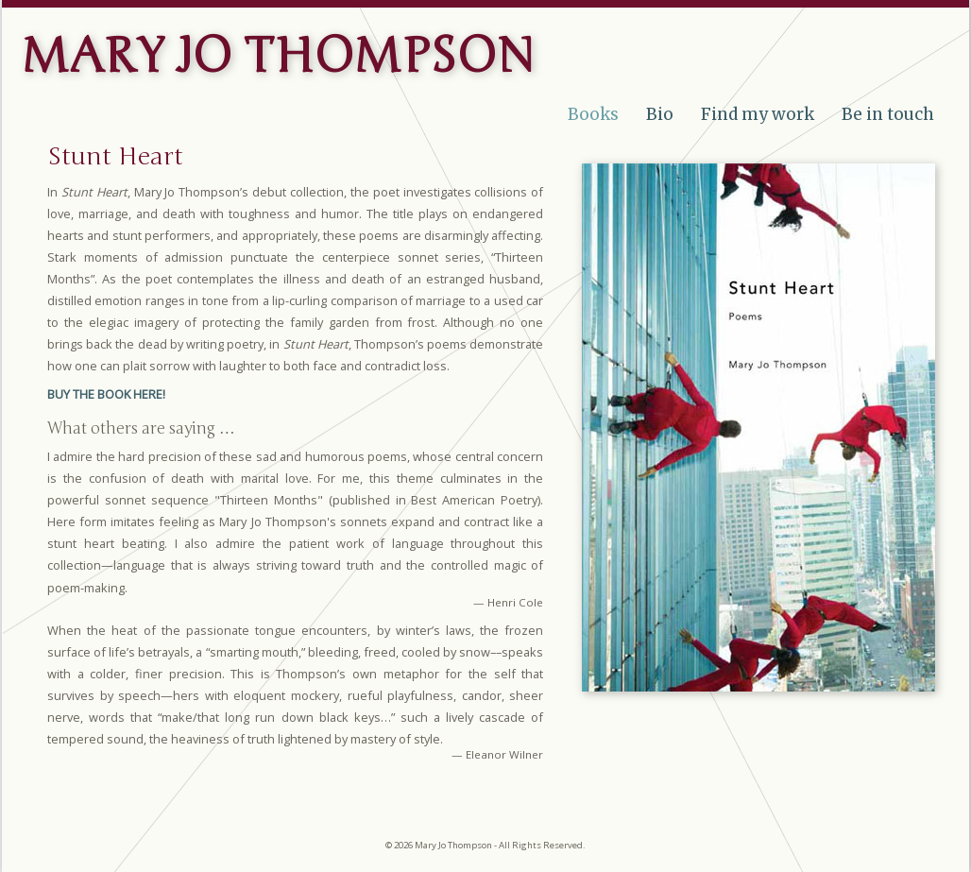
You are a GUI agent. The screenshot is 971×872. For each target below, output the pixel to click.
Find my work (757, 114)
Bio (659, 114)
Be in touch (888, 114)
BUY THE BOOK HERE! (106, 393)
